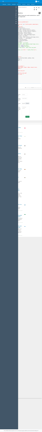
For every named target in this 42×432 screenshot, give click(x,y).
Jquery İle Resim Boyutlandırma (22, 7)
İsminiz (19, 95)
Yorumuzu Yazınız (19, 109)
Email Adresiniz (19, 99)
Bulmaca (33, 4)
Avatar (19, 104)
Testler (9, 4)
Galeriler (14, 4)
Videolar (19, 4)
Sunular (23, 4)
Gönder (27, 116)
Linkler (28, 4)
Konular (4, 4)
